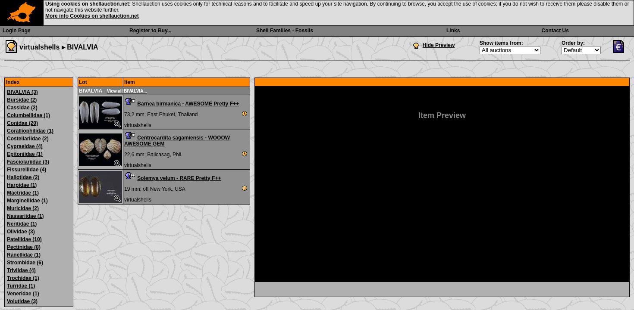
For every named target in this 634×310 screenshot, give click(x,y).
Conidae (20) (22, 123)
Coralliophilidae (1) (30, 131)
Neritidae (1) (22, 224)
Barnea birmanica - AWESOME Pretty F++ (188, 104)
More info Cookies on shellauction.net (92, 16)
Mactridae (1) (23, 193)
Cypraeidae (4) (25, 146)
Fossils (304, 31)
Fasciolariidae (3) (28, 162)
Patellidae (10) (24, 239)
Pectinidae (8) (24, 247)
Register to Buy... (150, 31)
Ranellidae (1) (24, 255)
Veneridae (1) (23, 294)
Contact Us (555, 31)
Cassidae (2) (22, 108)
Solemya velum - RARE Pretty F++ (179, 178)
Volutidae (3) (22, 301)
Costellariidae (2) (28, 139)
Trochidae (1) (23, 278)
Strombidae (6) (25, 263)
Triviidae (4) (21, 270)
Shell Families (273, 31)
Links (453, 31)
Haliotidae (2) (23, 177)
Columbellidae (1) (28, 115)
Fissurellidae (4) (26, 170)
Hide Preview (439, 45)
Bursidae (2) (22, 100)
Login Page (17, 31)
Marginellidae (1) (27, 201)
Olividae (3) (21, 232)
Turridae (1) (21, 286)
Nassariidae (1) (25, 216)
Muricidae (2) (23, 208)
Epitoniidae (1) (25, 154)
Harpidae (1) (22, 185)
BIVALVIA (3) (22, 92)
